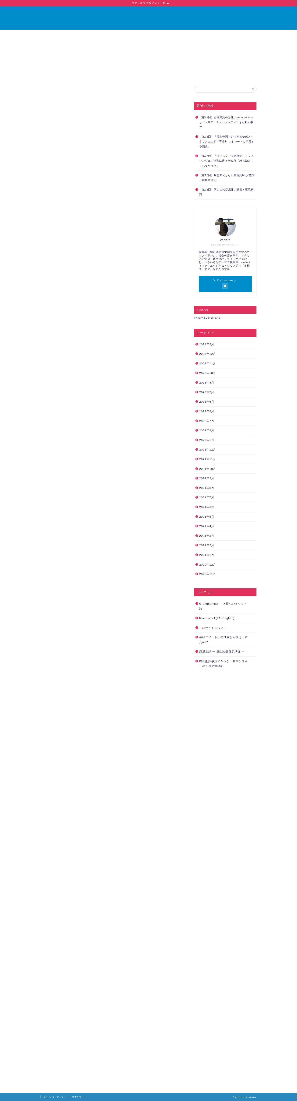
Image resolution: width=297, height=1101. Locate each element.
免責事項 (76, 1097)
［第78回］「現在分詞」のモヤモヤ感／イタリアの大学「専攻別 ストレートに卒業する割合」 (226, 141)
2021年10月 (207, 469)
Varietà (148, 18)
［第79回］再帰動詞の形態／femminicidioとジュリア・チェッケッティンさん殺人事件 (226, 122)
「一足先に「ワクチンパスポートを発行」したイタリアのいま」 (112, 704)
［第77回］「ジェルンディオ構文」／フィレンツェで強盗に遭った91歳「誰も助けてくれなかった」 (226, 161)
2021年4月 (206, 526)
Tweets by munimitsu (208, 318)
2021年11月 (207, 459)
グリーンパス (133, 881)
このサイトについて (213, 627)
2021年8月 (206, 488)
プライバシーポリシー (55, 1097)
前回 (49, 133)
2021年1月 (206, 555)
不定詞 (163, 881)
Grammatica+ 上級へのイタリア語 (65, 93)
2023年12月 (207, 354)
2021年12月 (207, 449)
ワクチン (149, 881)
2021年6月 (206, 507)
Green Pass (78, 881)
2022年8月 (206, 411)
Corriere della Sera (58, 881)
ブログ (143, 34)
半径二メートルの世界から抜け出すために (223, 640)
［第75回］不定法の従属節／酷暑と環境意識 (226, 192)
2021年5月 (206, 516)
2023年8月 (206, 382)
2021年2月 (206, 545)
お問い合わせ (168, 34)
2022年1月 (206, 440)
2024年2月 (206, 344)
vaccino (117, 881)
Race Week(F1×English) (216, 618)
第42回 (166, 629)
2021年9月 (206, 478)
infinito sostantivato (99, 881)
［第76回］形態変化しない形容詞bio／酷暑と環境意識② (227, 178)
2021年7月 (206, 497)
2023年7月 (206, 392)
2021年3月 (206, 536)
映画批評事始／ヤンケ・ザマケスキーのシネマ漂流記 (223, 664)
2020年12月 (207, 564)
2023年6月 (206, 401)
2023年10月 (207, 373)
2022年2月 (206, 430)
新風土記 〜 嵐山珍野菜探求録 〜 (222, 651)
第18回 (65, 477)
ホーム (124, 34)
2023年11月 (207, 363)
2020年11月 (207, 574)
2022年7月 (206, 421)
